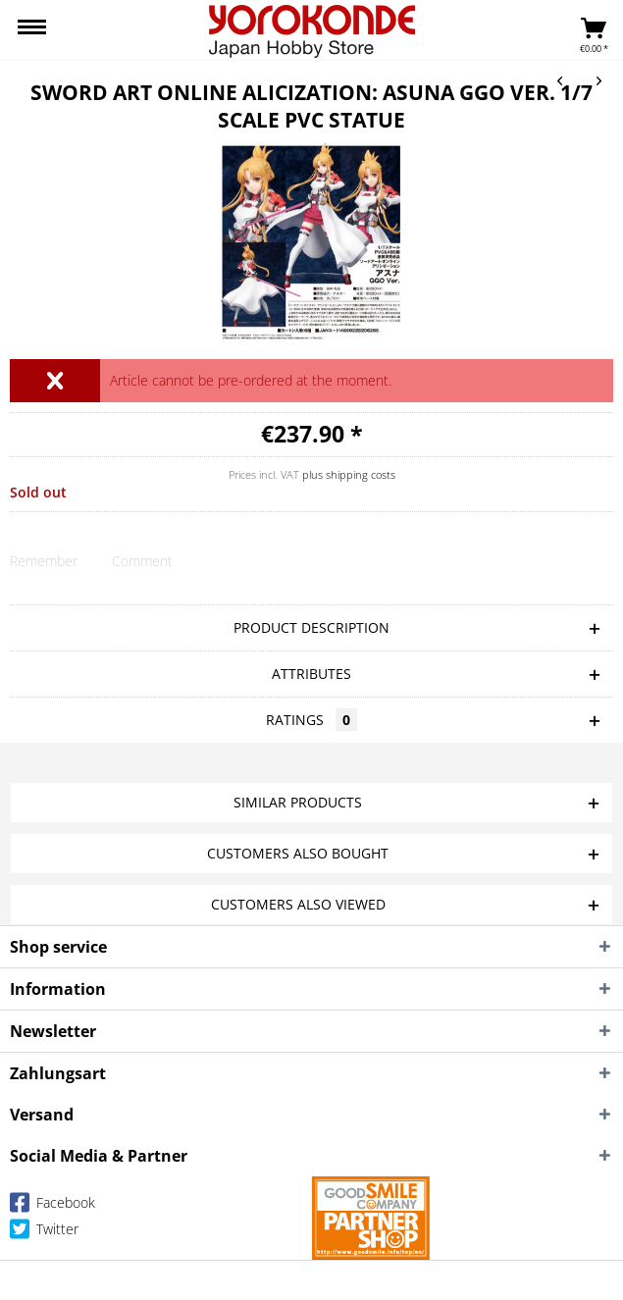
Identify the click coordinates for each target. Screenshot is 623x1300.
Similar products (298, 802)
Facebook (52, 1206)
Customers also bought (298, 853)
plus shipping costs (348, 474)
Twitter (44, 1233)
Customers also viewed (298, 904)
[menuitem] (32, 29)
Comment (142, 560)
